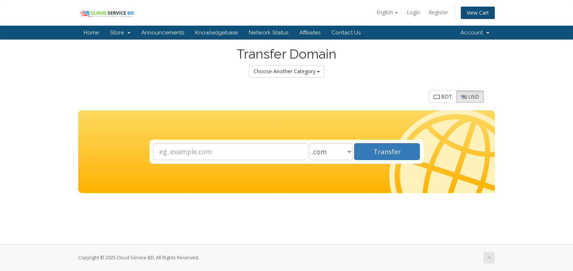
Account (474, 32)
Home (91, 32)
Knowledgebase (216, 32)
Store (120, 32)
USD (470, 96)
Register (438, 12)
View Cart (478, 12)
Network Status (268, 32)
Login (413, 12)
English (387, 12)
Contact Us (346, 32)
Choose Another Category (287, 71)
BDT (443, 96)
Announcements (162, 32)
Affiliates (309, 32)
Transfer (387, 151)
